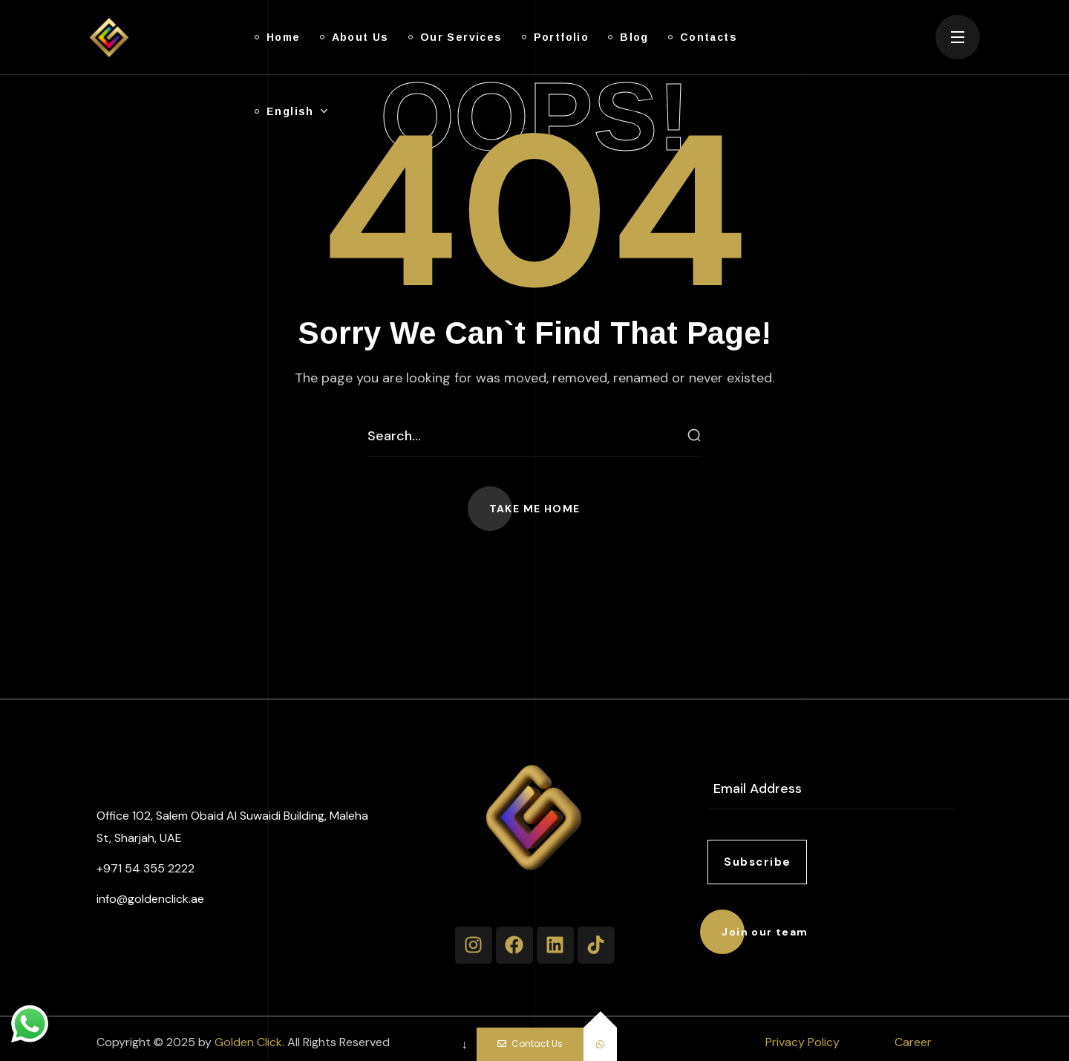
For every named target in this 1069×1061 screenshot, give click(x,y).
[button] (535, 508)
